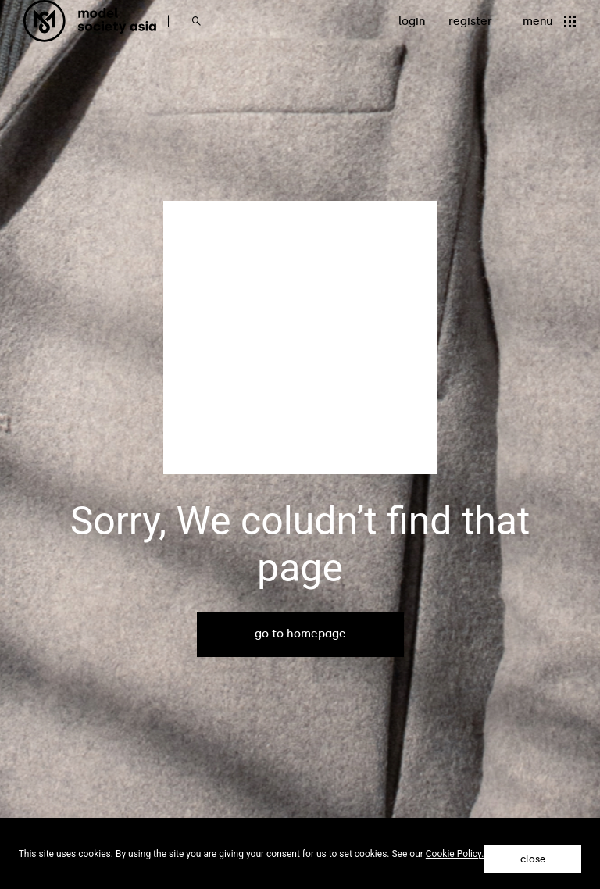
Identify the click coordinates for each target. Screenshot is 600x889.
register (470, 21)
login (411, 21)
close (532, 859)
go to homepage (300, 634)
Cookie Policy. (455, 853)
